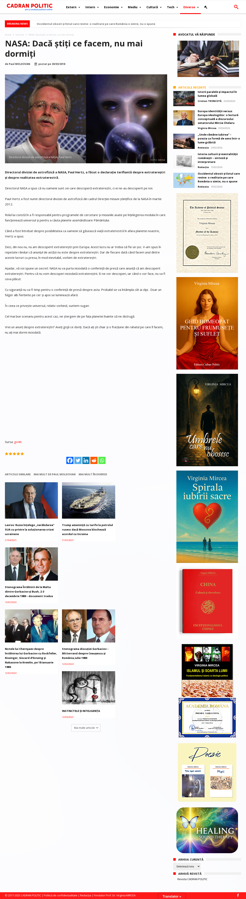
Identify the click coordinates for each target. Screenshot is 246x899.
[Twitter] (78, 460)
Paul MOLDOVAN (19, 64)
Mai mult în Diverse (93, 474)
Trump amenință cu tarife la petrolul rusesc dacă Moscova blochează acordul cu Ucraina (85, 528)
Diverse (20, 34)
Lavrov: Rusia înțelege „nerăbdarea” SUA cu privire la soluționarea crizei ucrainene (29, 528)
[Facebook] (70, 460)
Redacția (203, 147)
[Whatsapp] (102, 460)
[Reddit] (94, 460)
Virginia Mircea (207, 128)
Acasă (8, 34)
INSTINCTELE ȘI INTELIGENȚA (135, 585)
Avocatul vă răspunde (196, 34)
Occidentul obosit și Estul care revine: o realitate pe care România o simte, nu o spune (96, 24)
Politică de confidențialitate (60, 895)
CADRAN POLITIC (31, 895)
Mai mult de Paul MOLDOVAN (55, 474)
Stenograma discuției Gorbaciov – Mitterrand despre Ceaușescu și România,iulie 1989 (83, 589)
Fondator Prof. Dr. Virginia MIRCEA (115, 895)
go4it (18, 442)
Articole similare (18, 474)
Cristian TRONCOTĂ (210, 100)
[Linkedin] (86, 460)
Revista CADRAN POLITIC (192, 879)
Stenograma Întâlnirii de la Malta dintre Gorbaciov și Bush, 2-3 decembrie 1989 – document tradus (140, 525)
